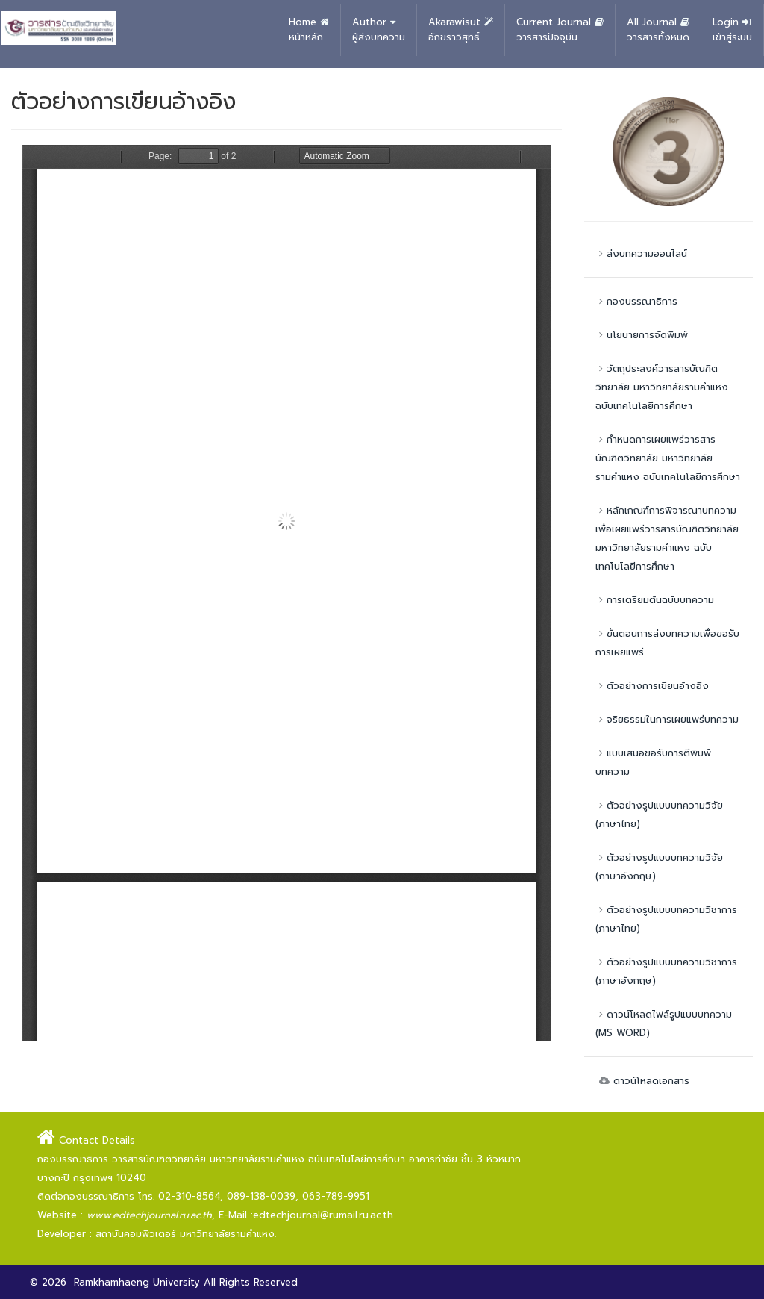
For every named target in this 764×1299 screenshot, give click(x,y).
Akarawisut (460, 30)
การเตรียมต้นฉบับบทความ (654, 600)
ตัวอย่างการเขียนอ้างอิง (652, 686)
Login (732, 30)
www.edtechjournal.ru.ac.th (149, 1215)
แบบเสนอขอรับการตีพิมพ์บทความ (653, 762)
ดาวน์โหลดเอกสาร (642, 1081)
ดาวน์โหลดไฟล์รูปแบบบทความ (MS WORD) (663, 1023)
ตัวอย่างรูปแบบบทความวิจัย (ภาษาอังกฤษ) (659, 866)
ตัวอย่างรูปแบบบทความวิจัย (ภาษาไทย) (659, 814)
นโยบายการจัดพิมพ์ (641, 335)
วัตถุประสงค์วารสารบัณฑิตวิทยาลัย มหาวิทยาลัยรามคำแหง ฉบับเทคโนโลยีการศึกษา (661, 387)
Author (378, 30)
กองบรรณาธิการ (636, 301)
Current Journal (560, 30)
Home (309, 30)
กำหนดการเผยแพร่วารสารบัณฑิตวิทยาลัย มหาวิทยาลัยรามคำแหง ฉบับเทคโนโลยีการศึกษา (667, 458)
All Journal (658, 30)
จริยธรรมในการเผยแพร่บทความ (667, 719)
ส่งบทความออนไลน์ (641, 253)
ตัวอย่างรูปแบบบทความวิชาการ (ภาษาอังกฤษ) (666, 971)
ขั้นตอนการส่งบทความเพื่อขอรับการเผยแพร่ (667, 642)
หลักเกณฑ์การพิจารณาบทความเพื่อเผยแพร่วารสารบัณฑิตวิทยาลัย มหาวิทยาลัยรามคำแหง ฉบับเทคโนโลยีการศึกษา (667, 538)
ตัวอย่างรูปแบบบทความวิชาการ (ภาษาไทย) (666, 919)
